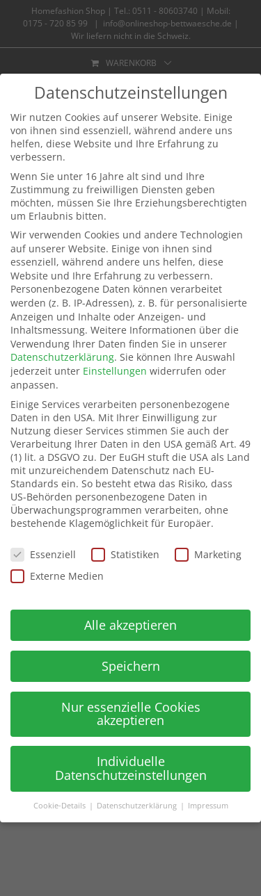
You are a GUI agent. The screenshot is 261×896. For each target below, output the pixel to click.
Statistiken (125, 554)
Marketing (208, 554)
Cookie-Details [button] (60, 806)
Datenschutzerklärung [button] (138, 806)
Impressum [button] (208, 806)
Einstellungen (115, 370)
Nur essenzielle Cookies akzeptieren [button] (130, 714)
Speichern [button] (131, 666)
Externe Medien (57, 576)
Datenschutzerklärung (62, 357)
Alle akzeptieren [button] (130, 625)
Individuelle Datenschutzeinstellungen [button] (131, 768)
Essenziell (43, 554)
